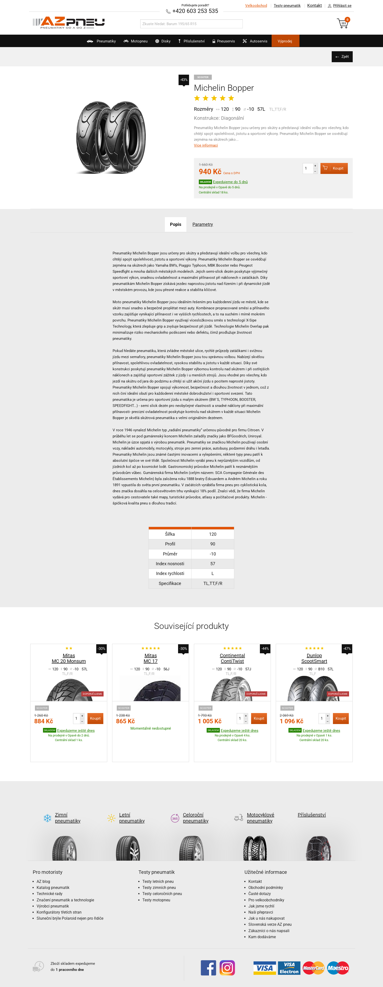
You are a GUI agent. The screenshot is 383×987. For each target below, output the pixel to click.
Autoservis (265, 43)
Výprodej (302, 41)
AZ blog (43, 858)
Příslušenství (194, 41)
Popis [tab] (173, 224)
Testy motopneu (156, 877)
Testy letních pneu (158, 858)
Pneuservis (228, 43)
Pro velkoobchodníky (266, 877)
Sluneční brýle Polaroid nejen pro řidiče (70, 895)
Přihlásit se (338, 5)
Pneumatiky (84, 43)
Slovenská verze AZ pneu (270, 901)
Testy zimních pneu (159, 864)
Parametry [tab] (204, 224)
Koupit (330, 168)
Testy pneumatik (287, 5)
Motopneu (124, 43)
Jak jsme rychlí (261, 883)
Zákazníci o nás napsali (268, 907)
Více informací (206, 145)
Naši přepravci (260, 889)
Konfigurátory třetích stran (59, 889)
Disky (157, 43)
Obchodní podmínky (265, 864)
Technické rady (50, 870)
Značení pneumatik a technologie (65, 877)
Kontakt (314, 5)
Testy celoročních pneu (162, 870)
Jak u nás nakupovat (266, 895)
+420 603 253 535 (195, 10)
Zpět (344, 56)
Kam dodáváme (262, 913)
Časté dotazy (259, 870)
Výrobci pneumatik (53, 883)
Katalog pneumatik (53, 864)
